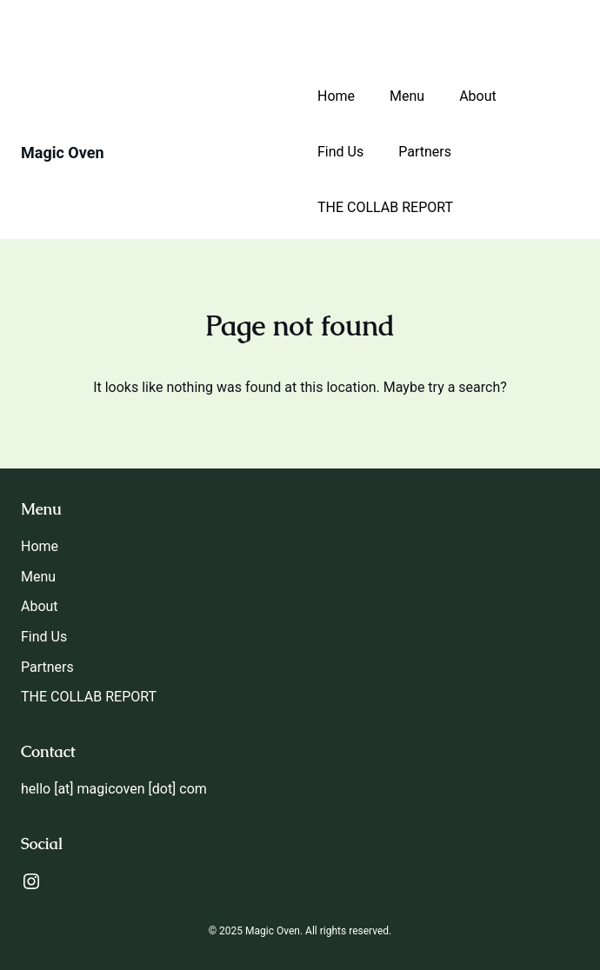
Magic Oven (62, 152)
